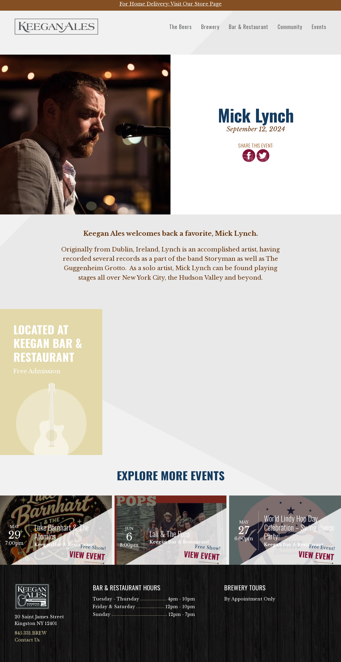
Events (319, 27)
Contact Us (27, 640)
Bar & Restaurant (248, 27)
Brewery (210, 27)
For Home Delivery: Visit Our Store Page (170, 4)
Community (290, 27)
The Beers (180, 27)
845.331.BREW (31, 633)
